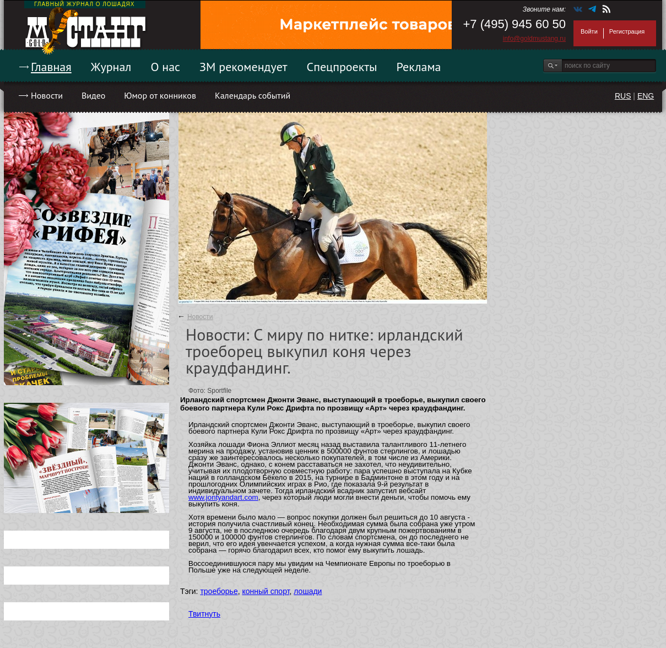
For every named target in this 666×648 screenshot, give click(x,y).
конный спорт (265, 591)
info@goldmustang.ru (534, 38)
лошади (308, 591)
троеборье (218, 591)
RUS (623, 95)
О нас (165, 66)
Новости (47, 95)
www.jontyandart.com (223, 497)
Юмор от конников (160, 95)
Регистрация (627, 31)
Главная (51, 66)
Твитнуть (204, 613)
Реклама (419, 66)
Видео (93, 95)
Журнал (111, 66)
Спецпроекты (342, 66)
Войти (589, 31)
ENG (645, 95)
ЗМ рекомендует (243, 66)
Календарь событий (252, 95)
